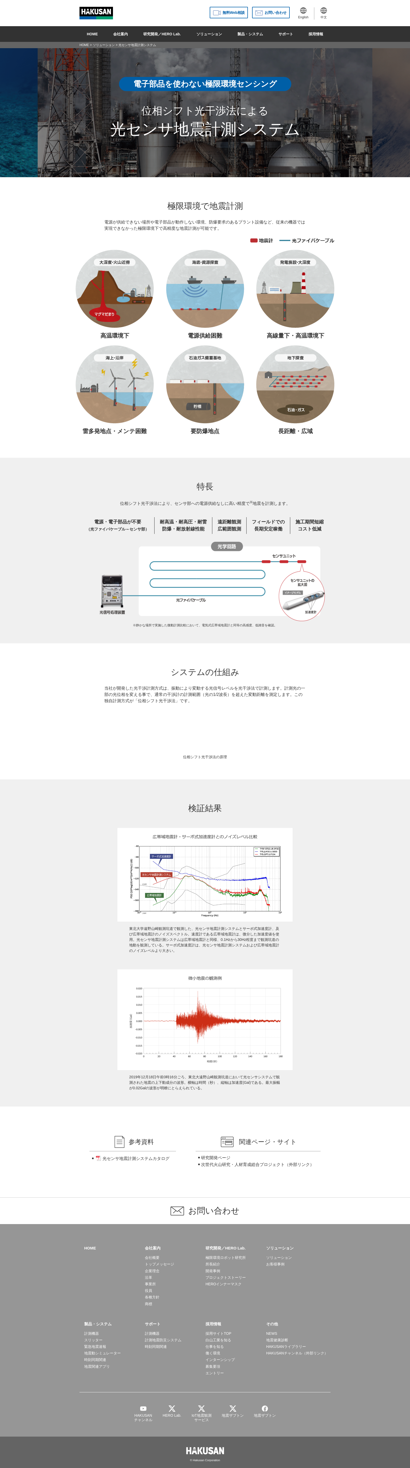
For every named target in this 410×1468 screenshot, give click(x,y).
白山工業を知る (218, 1340)
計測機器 (91, 1333)
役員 (148, 1290)
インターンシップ (220, 1360)
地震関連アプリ (97, 1366)
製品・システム (250, 34)
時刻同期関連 (95, 1360)
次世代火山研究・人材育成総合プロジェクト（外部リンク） (257, 1164)
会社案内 (120, 34)
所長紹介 (213, 1264)
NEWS (271, 1333)
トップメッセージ (159, 1264)
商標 (148, 1304)
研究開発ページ (215, 1158)
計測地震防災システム (163, 1340)
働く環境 (213, 1353)
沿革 (148, 1277)
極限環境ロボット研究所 (226, 1257)
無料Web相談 (234, 12)
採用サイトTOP (218, 1333)
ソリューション (209, 34)
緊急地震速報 (95, 1346)
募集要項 (213, 1366)
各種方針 (152, 1297)
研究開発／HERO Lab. (162, 34)
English (303, 13)
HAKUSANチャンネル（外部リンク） (297, 1353)
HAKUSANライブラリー (286, 1346)
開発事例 (213, 1271)
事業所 (150, 1284)
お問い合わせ (276, 12)
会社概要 (152, 1257)
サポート (285, 34)
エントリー (215, 1373)
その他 (272, 1324)
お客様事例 (275, 1264)
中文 (324, 13)
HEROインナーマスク (224, 1284)
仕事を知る (215, 1346)
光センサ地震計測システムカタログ (135, 1158)
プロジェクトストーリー (226, 1277)
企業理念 (152, 1271)
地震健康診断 (277, 1340)
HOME (92, 34)
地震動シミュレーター (102, 1353)
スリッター (93, 1340)
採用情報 (316, 34)
